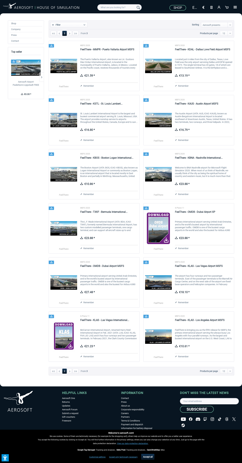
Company (16, 29)
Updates (66, 405)
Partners (125, 417)
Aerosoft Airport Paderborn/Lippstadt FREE (26, 83)
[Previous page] (59, 33)
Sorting (195, 24)
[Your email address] (209, 401)
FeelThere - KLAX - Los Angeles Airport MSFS (200, 320)
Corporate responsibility (132, 409)
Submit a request (70, 413)
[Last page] (76, 33)
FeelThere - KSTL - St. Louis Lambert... (101, 103)
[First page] (53, 33)
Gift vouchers (68, 417)
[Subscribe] (197, 409)
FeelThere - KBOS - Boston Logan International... (106, 157)
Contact (15, 41)
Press (14, 35)
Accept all (147, 457)
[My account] (219, 7)
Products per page (209, 33)
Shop (178, 8)
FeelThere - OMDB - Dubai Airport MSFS (102, 266)
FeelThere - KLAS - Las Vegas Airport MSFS (199, 266)
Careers (125, 413)
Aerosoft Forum (69, 409)
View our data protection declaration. (132, 443)
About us (125, 405)
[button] (5, 457)
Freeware (66, 420)
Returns (66, 402)
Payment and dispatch (132, 424)
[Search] (138, 7)
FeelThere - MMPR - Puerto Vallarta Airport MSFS (107, 49)
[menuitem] (119, 7)
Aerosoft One (68, 398)
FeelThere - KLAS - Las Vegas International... (104, 320)
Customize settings (97, 457)
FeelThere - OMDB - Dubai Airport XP (195, 211)
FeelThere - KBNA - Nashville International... (199, 157)
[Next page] (70, 33)
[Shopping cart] (227, 7)
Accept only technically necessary (123, 457)
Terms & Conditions (130, 420)
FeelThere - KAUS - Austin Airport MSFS (196, 103)
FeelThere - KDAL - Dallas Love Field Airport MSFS (202, 49)
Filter (56, 25)
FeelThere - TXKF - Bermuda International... (104, 211)
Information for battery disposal (136, 428)
